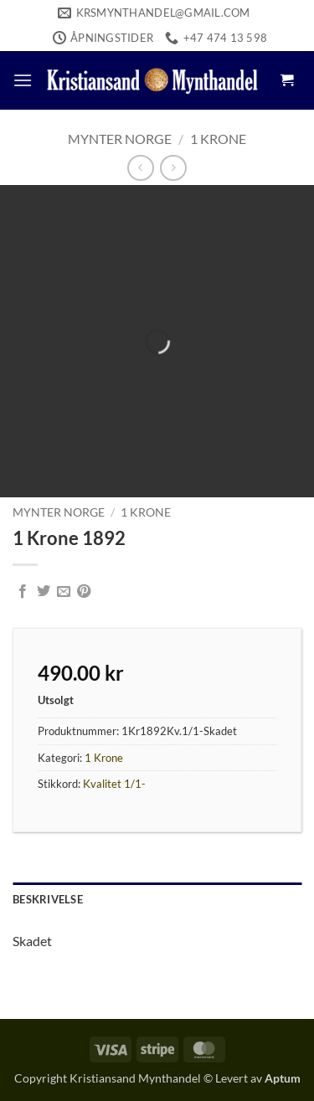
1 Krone (218, 139)
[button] (23, 79)
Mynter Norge (120, 139)
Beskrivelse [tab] (48, 899)
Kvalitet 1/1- (114, 783)
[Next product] (140, 168)
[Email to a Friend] (63, 591)
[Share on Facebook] (22, 591)
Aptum (283, 1078)
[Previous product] (173, 168)
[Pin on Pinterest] (83, 591)
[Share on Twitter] (43, 591)
